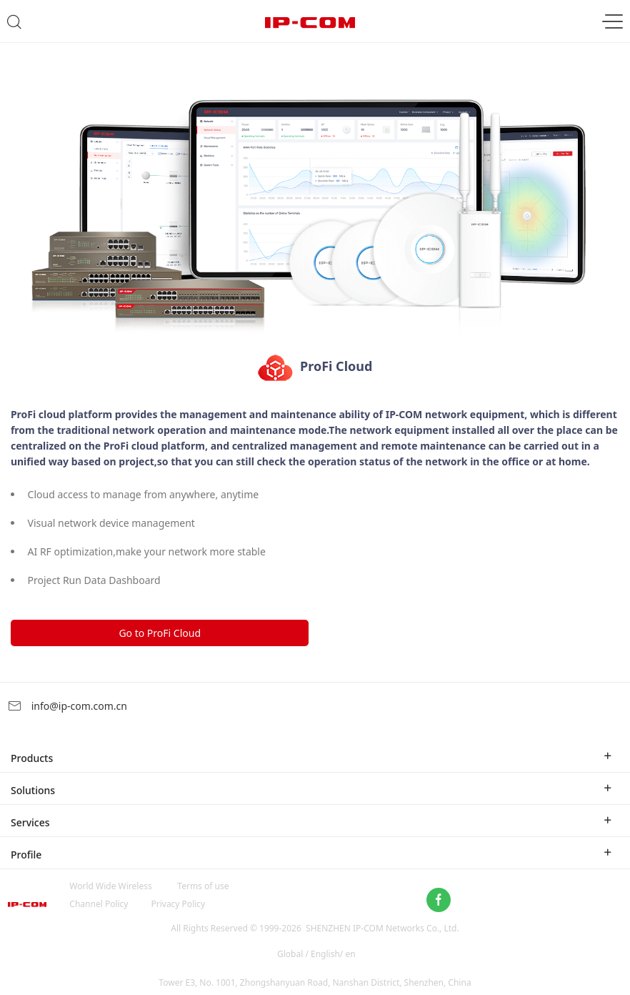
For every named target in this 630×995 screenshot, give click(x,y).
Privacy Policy (178, 904)
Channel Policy (98, 904)
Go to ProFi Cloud (160, 633)
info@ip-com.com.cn (67, 706)
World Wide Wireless (110, 886)
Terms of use (203, 886)
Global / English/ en (316, 954)
